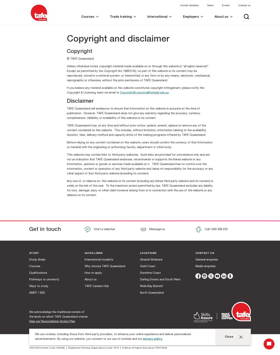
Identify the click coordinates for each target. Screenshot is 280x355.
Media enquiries (205, 266)
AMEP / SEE (37, 292)
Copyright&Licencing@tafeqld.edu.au (144, 92)
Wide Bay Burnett (151, 286)
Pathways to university (44, 279)
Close (229, 337)
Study (34, 253)
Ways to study (38, 286)
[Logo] (38, 21)
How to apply (93, 273)
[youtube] (217, 276)
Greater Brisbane (151, 259)
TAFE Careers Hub (97, 286)
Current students (189, 5)
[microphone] (230, 276)
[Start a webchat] (100, 229)
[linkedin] (224, 276)
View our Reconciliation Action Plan (52, 321)
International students (99, 259)
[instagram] (204, 276)
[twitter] (211, 276)
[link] (90, 20)
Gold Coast (147, 266)
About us (91, 279)
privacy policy (152, 339)
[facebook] (198, 276)
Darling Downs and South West (160, 279)
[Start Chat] (269, 344)
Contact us (244, 5)
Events (226, 5)
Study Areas (37, 259)
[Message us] (152, 229)
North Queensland (152, 292)
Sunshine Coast (150, 273)
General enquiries (206, 259)
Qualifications (38, 273)
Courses (34, 266)
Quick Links (93, 253)
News (210, 5)
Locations (148, 253)
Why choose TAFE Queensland (105, 266)
